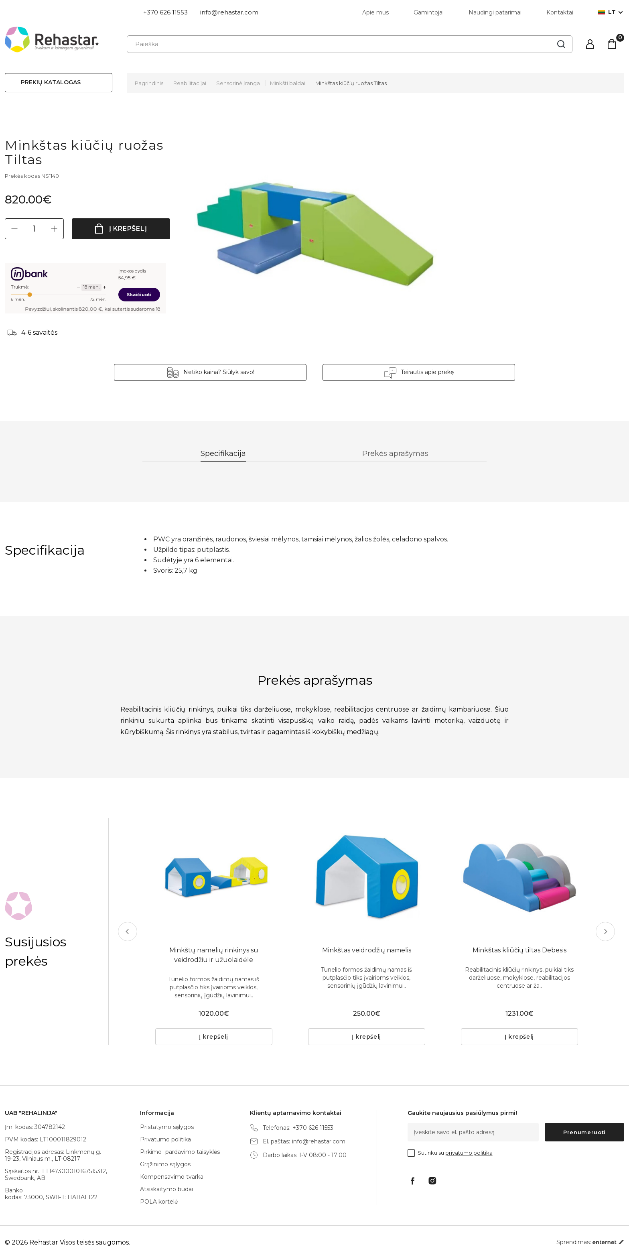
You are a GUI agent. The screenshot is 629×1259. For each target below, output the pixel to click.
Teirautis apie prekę (427, 372)
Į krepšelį (128, 228)
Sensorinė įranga (238, 83)
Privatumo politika (165, 1139)
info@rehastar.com (229, 12)
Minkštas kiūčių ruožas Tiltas (351, 83)
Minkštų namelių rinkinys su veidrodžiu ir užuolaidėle (213, 955)
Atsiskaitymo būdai (166, 1189)
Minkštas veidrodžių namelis (366, 950)
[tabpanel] (213, 876)
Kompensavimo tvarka (171, 1176)
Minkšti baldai (287, 83)
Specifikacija (223, 453)
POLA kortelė (159, 1201)
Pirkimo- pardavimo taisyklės (180, 1151)
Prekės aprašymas (395, 453)
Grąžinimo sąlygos (165, 1164)
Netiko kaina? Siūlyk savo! (218, 372)
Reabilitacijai (189, 83)
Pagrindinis (149, 83)
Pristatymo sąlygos (167, 1127)
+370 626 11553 (165, 12)
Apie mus (375, 12)
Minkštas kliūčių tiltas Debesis (519, 950)
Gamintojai (429, 12)
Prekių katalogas (51, 82)
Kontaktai (559, 12)
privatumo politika (469, 1152)
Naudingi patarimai (495, 12)
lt (607, 12)
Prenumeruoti (584, 1132)
